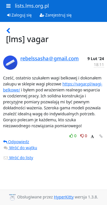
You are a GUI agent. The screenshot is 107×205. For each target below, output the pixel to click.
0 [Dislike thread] (83, 135)
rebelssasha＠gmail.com (49, 58)
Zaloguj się (19, 15)
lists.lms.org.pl (32, 5)
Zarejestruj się (56, 15)
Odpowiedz (16, 141)
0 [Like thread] (73, 135)
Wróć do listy (18, 157)
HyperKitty (64, 197)
